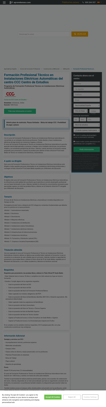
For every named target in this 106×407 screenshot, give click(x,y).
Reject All (71, 397)
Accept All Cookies (53, 397)
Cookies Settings (90, 397)
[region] (53, 398)
